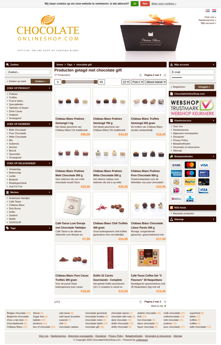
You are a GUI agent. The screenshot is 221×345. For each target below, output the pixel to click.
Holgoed (13, 114)
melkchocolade (174, 316)
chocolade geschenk (96, 313)
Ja (134, 3)
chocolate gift (84, 64)
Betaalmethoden (181, 143)
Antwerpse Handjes (19, 198)
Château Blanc (17, 205)
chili (63, 323)
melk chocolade (174, 313)
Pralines (13, 94)
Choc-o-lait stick (17, 320)
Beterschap (15, 172)
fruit (141, 316)
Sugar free (40, 316)
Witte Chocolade (18, 136)
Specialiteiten (16, 104)
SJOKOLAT (15, 222)
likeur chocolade (147, 323)
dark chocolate (121, 320)
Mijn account (181, 64)
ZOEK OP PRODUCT (18, 88)
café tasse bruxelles (69, 316)
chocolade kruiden (96, 316)
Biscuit (12, 150)
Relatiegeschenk (18, 183)
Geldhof (13, 215)
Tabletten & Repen (19, 108)
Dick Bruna (15, 208)
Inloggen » (204, 87)
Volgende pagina (165, 75)
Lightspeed (142, 340)
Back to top (157, 306)
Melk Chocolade (17, 130)
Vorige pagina (140, 75)
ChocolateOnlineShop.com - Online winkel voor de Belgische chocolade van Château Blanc (62, 35)
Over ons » (210, 17)
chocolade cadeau (68, 327)
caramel (65, 320)
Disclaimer (178, 136)
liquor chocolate (147, 327)
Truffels (13, 97)
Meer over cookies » (164, 3)
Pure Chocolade (17, 133)
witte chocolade (200, 327)
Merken (14, 192)
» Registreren (178, 87)
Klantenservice (182, 120)
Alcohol (13, 147)
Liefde (12, 176)
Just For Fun (15, 186)
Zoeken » (40, 81)
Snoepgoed (15, 118)
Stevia (38, 313)
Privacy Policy (180, 140)
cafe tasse (66, 313)
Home (60, 64)
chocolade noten (95, 320)
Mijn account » (208, 23)
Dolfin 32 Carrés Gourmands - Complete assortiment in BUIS (107, 280)
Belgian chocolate (18, 313)
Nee (145, 3)
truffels (195, 320)
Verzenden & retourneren (186, 147)
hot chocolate (146, 320)
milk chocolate (173, 320)
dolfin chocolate (121, 327)
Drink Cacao (15, 111)
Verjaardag (15, 169)
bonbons (40, 323)
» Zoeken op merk (16, 81)
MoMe (12, 219)
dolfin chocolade (122, 323)
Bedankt (13, 179)
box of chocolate (44, 327)
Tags (13, 228)
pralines (170, 323)
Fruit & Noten (16, 101)
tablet (195, 316)
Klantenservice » (207, 20)
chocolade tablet (96, 323)
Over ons (178, 126)
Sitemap (177, 150)
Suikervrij (14, 143)
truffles (195, 323)
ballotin (39, 320)
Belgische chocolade (18, 316)
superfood (197, 313)
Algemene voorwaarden (185, 133)
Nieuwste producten (183, 213)
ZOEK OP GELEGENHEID (21, 163)
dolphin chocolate (149, 313)
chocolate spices (122, 313)
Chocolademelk (17, 323)
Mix (11, 140)
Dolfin (12, 212)
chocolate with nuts (123, 316)
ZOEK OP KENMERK (18, 124)
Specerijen (14, 154)
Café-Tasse (15, 201)
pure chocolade (174, 327)
